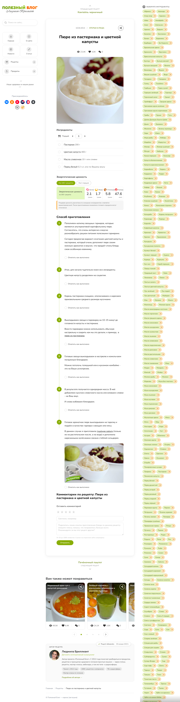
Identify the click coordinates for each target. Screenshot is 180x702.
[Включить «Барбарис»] (149, 43)
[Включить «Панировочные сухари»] (154, 467)
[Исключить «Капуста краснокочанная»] (167, 165)
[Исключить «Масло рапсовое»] (160, 350)
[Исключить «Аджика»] (168, 16)
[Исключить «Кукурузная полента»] (163, 246)
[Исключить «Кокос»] (152, 205)
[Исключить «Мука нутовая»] (158, 399)
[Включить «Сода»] (147, 629)
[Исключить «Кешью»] (165, 187)
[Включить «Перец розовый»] (151, 494)
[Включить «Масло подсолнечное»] (153, 345)
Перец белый (70, 166)
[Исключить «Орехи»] (152, 458)
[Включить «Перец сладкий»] (151, 499)
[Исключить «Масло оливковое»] (161, 341)
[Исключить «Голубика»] (166, 83)
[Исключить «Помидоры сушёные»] (162, 521)
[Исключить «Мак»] (150, 300)
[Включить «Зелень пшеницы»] (166, 129)
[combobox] (21, 22)
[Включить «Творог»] (161, 670)
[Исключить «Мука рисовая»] (158, 413)
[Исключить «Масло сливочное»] (161, 359)
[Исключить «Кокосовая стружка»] (174, 205)
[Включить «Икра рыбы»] (150, 138)
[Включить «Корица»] (163, 219)
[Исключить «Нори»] (166, 426)
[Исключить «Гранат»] (173, 97)
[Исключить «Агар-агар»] (155, 16)
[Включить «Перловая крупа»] (152, 508)
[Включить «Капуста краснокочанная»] (155, 165)
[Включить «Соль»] (159, 629)
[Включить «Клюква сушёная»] (152, 201)
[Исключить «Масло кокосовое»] (161, 323)
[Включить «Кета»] (168, 183)
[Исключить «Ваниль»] (173, 65)
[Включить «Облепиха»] (163, 435)
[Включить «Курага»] (168, 255)
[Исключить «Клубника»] (154, 196)
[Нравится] (92, 52)
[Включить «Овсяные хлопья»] (152, 444)
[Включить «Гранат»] (169, 97)
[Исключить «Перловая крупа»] (160, 508)
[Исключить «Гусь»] (174, 115)
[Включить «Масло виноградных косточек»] (157, 309)
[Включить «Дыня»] (147, 124)
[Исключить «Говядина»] (169, 79)
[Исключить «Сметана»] (154, 625)
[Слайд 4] (99, 634)
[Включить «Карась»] (164, 169)
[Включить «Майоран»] (167, 296)
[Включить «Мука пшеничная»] (152, 404)
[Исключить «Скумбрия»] (155, 611)
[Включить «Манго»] (172, 300)
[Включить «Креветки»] (163, 232)
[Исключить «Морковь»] (154, 381)
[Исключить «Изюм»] (162, 133)
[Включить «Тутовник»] (149, 688)
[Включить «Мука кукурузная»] (152, 390)
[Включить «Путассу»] (148, 530)
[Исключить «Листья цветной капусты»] (166, 286)
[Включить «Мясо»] (169, 417)
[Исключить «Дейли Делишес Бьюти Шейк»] (170, 120)
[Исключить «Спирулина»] (155, 652)
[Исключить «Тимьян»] (153, 675)
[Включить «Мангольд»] (149, 305)
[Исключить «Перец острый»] (158, 490)
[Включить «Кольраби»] (149, 214)
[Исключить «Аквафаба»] (166, 20)
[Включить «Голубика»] (161, 83)
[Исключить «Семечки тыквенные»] (163, 598)
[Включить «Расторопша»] (150, 535)
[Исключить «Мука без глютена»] (175, 381)
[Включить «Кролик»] (148, 237)
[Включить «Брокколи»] (149, 52)
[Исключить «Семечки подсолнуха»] (163, 593)
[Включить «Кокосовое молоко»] (152, 210)
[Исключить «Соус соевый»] (157, 634)
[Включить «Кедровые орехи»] (152, 183)
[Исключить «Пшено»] (166, 530)
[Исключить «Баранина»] (166, 38)
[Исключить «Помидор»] (173, 517)
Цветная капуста (72, 151)
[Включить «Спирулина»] (149, 652)
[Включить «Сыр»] (165, 661)
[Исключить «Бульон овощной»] (160, 65)
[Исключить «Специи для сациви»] (162, 647)
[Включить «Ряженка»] (149, 553)
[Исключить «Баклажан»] (169, 34)
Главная (49, 688)
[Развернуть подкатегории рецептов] (34, 62)
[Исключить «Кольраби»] (154, 214)
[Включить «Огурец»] (169, 444)
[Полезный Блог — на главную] (20, 9)
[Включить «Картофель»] (150, 178)
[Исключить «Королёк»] (154, 223)
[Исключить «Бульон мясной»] (171, 61)
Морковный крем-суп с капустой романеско (58, 586)
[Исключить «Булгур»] (152, 61)
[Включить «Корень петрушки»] (167, 214)
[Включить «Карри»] (163, 174)
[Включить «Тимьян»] (148, 675)
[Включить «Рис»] (171, 539)
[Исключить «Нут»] (166, 431)
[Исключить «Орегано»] (166, 453)
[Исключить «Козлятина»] (176, 201)
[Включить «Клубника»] (149, 196)
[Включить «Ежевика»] (160, 124)
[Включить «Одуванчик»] (150, 449)
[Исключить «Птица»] (173, 526)
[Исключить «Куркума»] (167, 259)
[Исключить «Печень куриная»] (175, 512)
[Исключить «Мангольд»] (155, 305)
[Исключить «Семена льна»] (157, 584)
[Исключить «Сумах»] (169, 656)
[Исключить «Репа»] (164, 539)
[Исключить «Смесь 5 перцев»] (172, 616)
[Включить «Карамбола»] (150, 169)
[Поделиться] (120, 28)
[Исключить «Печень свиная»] (159, 517)
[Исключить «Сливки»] (153, 616)
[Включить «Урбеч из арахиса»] (164, 693)
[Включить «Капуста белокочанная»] (154, 160)
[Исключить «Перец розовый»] (159, 494)
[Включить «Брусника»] (164, 52)
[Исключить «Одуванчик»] (156, 449)
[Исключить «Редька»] (153, 539)
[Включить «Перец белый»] (150, 481)
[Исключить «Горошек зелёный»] (161, 92)
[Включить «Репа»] (160, 539)
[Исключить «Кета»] (171, 183)
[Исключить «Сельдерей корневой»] (163, 571)
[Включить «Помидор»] (168, 517)
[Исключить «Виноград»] (154, 70)
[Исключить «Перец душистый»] (160, 485)
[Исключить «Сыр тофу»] (154, 665)
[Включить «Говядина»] (164, 79)
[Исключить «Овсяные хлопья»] (160, 444)
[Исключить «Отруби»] (153, 462)
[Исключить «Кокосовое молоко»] (161, 210)
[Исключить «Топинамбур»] (156, 684)
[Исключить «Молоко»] (171, 377)
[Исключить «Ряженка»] (154, 553)
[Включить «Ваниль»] (169, 65)
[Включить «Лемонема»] (149, 277)
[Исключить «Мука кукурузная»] (161, 390)
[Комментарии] (101, 52)
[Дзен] (33, 102)
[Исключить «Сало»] (151, 557)
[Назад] (74, 634)
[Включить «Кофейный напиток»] (153, 228)
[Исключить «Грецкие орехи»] (174, 102)
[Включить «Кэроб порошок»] (165, 264)
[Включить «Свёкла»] (162, 562)
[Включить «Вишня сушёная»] (151, 74)
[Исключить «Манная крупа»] (173, 305)
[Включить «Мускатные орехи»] (152, 417)
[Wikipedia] (17, 107)
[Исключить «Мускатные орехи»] (161, 417)
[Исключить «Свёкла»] (166, 562)
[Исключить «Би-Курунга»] (171, 43)
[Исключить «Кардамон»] (155, 174)
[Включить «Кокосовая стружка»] (165, 205)
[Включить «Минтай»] (148, 372)
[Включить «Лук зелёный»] (150, 291)
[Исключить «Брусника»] (169, 52)
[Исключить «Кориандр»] (154, 219)
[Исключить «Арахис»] (153, 29)
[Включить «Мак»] (147, 300)
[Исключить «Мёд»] (162, 422)
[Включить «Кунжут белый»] (151, 250)
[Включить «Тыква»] (162, 688)
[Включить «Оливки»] (164, 449)
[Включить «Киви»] (147, 192)
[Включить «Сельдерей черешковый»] (155, 575)
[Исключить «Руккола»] (154, 548)
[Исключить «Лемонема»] (155, 277)
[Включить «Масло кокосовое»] (152, 323)
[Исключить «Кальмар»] (173, 156)
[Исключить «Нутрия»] (153, 435)
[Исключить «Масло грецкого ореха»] (164, 318)
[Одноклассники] (12, 102)
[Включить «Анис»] (147, 25)
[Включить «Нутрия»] (148, 435)
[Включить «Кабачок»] (161, 151)
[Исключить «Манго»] (176, 300)
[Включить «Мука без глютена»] (167, 381)
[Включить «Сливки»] (148, 616)
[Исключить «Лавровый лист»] (159, 273)
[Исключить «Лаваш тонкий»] (158, 268)
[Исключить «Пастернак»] (169, 471)
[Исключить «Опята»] (152, 453)
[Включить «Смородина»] (163, 625)
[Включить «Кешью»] (161, 187)
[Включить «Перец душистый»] (152, 485)
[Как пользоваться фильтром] (143, 6)
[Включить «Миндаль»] (161, 368)
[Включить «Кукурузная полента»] (153, 246)
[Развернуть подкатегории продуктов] (34, 71)
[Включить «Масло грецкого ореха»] (154, 318)
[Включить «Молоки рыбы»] (151, 377)
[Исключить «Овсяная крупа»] (159, 440)
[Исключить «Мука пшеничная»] (160, 404)
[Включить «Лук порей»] (167, 291)
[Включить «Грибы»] (148, 115)
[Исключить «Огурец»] (173, 444)
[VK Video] (28, 102)
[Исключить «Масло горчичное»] (160, 314)
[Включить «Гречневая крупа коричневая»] (157, 111)
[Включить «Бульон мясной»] (164, 61)
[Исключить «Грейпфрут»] (155, 102)
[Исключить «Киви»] (151, 192)
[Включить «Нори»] (162, 426)
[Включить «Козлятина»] (170, 201)
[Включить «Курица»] (148, 259)
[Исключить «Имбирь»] (169, 138)
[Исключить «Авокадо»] (167, 11)
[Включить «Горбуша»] (149, 88)
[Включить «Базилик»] (148, 34)
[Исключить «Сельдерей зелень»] (161, 566)
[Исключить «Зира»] (151, 133)
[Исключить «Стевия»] (168, 652)
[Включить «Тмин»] (160, 675)
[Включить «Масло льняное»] (151, 336)
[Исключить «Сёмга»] (166, 665)
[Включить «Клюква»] (163, 196)
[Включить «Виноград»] (149, 70)
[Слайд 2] (87, 634)
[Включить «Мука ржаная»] (151, 408)
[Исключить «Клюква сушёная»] (160, 201)
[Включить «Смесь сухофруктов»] (153, 620)
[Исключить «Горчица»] (174, 92)
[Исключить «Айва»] (151, 20)
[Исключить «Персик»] (173, 508)
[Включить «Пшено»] (162, 530)
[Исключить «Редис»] (168, 535)
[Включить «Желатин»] (149, 129)
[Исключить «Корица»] (167, 219)
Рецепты (59, 688)
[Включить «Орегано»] (161, 453)
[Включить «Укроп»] (148, 693)
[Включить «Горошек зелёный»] (152, 92)
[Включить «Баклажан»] (163, 34)
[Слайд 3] (93, 634)
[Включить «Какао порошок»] (151, 156)
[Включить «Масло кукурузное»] (153, 327)
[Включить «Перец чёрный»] (151, 503)
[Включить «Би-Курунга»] (165, 43)
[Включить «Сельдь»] (148, 580)
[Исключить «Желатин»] (154, 129)
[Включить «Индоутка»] (163, 142)
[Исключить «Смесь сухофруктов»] (162, 620)
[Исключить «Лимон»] (167, 277)
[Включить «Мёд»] (159, 422)
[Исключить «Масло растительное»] (163, 354)
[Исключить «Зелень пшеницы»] (174, 129)
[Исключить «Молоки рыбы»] (158, 377)
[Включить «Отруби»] (148, 462)
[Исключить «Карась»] (168, 169)
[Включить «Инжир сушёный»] (164, 147)
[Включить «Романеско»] (164, 544)
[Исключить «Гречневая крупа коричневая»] (170, 111)
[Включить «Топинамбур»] (150, 684)
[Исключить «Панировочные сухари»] (164, 467)
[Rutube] (23, 102)
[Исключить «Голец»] (151, 83)
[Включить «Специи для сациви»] (153, 647)
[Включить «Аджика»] (164, 16)
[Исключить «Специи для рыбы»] (160, 643)
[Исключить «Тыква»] (166, 688)
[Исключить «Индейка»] (154, 142)
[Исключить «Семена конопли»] (173, 580)
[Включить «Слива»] (163, 611)
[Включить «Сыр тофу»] (149, 665)
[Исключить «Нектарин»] (155, 426)
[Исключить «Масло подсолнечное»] (163, 345)
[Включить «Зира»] (147, 133)
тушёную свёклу (105, 431)
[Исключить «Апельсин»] (165, 25)
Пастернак (69, 144)
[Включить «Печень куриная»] (167, 512)
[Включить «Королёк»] (149, 223)
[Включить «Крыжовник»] (163, 237)
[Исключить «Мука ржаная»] (158, 408)
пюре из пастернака (74, 335)
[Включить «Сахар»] (159, 557)
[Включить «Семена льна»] (150, 584)
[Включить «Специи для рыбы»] (152, 643)
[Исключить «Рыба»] (165, 548)
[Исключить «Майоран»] (172, 296)
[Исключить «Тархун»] (152, 670)
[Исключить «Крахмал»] (154, 232)
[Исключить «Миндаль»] (166, 368)
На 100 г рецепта (66, 183)
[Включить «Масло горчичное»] (152, 314)
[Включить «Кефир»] (148, 187)
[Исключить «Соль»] (162, 629)
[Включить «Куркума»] (162, 259)
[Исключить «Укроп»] (152, 693)
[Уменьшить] (73, 136)
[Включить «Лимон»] (163, 277)
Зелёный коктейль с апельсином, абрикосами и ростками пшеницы (102, 588)
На (84, 183)
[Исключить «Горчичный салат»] (160, 97)
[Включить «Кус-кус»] (148, 264)
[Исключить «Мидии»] (152, 368)
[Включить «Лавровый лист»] (151, 273)
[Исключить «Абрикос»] (154, 11)
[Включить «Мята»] (147, 422)
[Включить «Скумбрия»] (149, 611)
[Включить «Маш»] (169, 363)
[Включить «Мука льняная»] (151, 395)
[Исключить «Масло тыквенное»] (161, 363)
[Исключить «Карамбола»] (156, 169)
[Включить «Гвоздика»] (149, 79)
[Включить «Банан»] (148, 38)
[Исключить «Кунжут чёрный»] (159, 255)
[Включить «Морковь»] (149, 381)
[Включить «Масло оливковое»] (152, 341)
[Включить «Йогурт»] (148, 151)
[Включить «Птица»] (169, 526)
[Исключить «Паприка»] (154, 471)
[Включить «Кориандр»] (149, 219)
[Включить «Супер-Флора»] (151, 661)
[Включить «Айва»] (147, 20)
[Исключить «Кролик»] (153, 237)
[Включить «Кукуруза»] (149, 241)
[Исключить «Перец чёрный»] (158, 503)
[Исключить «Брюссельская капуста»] (165, 56)
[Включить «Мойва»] (161, 372)
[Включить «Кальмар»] (168, 156)
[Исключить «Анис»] (151, 25)
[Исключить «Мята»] (151, 422)
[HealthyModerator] (23, 107)
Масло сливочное (73, 159)
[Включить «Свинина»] (149, 562)
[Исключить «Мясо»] (172, 417)
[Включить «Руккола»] (149, 548)
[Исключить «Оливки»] (169, 449)
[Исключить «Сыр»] (168, 661)
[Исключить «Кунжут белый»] (158, 250)
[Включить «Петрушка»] (149, 512)
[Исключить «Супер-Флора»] (158, 661)
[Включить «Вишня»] (163, 70)
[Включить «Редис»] (164, 535)
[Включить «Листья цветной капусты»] (155, 286)
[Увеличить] (85, 136)
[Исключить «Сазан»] (166, 553)
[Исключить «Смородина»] (169, 625)
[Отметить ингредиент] (59, 144)
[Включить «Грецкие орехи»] (167, 102)
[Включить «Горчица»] (170, 92)
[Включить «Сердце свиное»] (151, 602)
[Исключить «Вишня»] (167, 70)
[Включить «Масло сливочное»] (152, 359)
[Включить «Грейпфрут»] (149, 102)
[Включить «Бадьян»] (161, 29)
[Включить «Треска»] (165, 684)
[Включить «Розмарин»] (149, 544)
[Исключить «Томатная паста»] (159, 679)
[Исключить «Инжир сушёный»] (172, 147)
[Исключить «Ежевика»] (165, 124)
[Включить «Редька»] (148, 539)
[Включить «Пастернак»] (163, 471)
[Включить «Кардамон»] (149, 174)
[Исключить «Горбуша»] (154, 88)
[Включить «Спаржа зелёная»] (152, 638)
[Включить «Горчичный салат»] (152, 97)
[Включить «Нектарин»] (149, 426)
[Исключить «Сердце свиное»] (158, 602)
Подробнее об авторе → (72, 677)
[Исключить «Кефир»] (152, 187)
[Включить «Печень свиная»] (151, 517)
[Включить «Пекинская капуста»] (153, 476)
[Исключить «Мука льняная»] (158, 395)
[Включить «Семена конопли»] (165, 580)
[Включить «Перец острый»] (151, 490)
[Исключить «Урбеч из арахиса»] (172, 693)
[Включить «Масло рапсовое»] (152, 350)
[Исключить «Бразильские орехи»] (162, 47)
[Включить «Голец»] (147, 83)
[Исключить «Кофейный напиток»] (162, 228)
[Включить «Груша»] (160, 115)
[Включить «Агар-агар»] (149, 16)
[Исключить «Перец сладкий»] (159, 499)
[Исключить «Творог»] (165, 670)
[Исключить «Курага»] (172, 255)
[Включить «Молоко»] (166, 377)
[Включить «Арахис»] (148, 29)
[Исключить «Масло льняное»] (159, 336)
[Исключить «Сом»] (172, 629)
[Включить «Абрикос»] (149, 11)
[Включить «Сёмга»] (162, 665)
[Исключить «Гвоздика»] (154, 79)
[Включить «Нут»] (163, 431)
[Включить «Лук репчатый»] (151, 296)
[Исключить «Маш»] (172, 363)
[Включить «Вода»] (167, 74)
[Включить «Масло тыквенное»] (152, 363)
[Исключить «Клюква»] (168, 196)
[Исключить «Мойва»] (165, 372)
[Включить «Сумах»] (165, 656)
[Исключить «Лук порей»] (172, 291)
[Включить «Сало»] (147, 557)
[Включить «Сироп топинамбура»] (153, 607)
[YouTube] (17, 102)
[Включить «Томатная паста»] (151, 679)
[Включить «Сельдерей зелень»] (152, 566)
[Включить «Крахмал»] (149, 232)
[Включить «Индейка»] (149, 142)
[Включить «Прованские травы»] (153, 526)
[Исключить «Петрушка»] (155, 512)
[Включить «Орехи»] (148, 458)
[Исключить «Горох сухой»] (170, 88)
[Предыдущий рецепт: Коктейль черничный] (90, 9)
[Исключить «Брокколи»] (154, 52)
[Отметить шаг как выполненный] (94, 257)
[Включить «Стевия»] (164, 652)
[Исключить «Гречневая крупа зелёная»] (167, 106)
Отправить (65, 542)
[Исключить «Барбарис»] (154, 43)
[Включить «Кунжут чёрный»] (151, 255)
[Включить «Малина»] (159, 300)
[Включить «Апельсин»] (160, 25)
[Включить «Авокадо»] (162, 11)
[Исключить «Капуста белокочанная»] (165, 160)
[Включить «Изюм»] (159, 133)
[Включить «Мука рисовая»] (151, 413)
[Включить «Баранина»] (161, 38)
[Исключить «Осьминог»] (167, 458)
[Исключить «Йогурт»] (152, 151)
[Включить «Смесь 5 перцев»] (164, 616)
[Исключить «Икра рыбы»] (156, 138)
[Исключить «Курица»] (153, 259)
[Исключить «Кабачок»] (166, 151)
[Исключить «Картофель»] (156, 178)
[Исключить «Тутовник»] (154, 688)
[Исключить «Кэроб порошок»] (172, 264)
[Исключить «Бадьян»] (165, 29)
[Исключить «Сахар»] (163, 557)
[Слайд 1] (81, 634)
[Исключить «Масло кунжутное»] (161, 332)
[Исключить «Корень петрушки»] (175, 214)
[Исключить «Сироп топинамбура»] (162, 607)
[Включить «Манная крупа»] (166, 305)
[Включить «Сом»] (169, 629)
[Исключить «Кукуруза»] (154, 241)
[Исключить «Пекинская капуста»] (162, 476)
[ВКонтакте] (7, 102)
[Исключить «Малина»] (163, 300)
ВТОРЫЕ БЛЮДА (96, 28)
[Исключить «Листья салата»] (158, 282)
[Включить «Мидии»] (148, 368)
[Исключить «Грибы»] (152, 115)
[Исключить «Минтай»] (153, 372)
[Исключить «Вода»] (170, 74)
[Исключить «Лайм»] (170, 273)
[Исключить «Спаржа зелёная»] (160, 638)
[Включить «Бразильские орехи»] (153, 47)
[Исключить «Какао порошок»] (159, 156)
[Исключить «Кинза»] (163, 192)
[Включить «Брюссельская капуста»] (154, 56)
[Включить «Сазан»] (162, 553)
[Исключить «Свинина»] (154, 562)
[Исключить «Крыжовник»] (169, 237)
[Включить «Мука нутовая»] (151, 399)
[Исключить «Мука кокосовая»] (160, 386)
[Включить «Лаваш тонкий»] (151, 268)
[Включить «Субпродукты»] (150, 656)
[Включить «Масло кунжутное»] (152, 332)
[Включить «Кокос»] (148, 205)
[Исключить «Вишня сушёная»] (159, 74)
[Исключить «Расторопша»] (156, 535)
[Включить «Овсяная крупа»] (151, 440)
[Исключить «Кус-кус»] (153, 264)
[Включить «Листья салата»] (151, 282)
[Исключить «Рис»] (174, 539)
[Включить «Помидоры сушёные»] (153, 521)
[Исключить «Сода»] (151, 629)
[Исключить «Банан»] (152, 38)
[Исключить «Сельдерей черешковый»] (166, 575)
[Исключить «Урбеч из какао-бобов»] (164, 697)
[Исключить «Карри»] (167, 174)
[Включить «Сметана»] (149, 625)
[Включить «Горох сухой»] (164, 88)
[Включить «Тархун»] (148, 670)
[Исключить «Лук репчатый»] (158, 296)
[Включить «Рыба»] (161, 548)
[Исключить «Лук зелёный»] (157, 291)
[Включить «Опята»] (148, 453)
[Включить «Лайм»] (167, 273)
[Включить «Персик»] (168, 508)
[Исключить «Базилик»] (153, 34)
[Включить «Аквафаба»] (161, 20)
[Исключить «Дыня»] (151, 124)
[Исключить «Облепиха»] (168, 435)
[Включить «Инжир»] (148, 147)
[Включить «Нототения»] (149, 431)
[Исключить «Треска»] (169, 684)
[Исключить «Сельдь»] (153, 580)
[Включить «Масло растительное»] (153, 354)
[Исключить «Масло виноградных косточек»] (170, 309)
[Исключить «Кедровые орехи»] (160, 183)
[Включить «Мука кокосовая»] (152, 386)
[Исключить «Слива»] (167, 611)
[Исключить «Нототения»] (155, 431)
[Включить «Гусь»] (171, 115)
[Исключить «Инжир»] (152, 147)
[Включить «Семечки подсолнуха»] (153, 593)
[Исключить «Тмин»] (164, 675)
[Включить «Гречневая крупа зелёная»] (155, 106)
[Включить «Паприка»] (149, 471)
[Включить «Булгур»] (148, 61)
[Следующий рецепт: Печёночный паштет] (90, 565)
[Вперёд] (105, 634)
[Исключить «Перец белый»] (157, 481)
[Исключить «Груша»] (164, 115)
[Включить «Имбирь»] (164, 138)
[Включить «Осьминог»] (162, 458)
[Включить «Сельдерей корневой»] (153, 571)
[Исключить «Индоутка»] (168, 142)
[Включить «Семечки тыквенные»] (153, 598)
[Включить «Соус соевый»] (150, 634)
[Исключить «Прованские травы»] (162, 526)
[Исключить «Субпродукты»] (157, 656)
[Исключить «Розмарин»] (154, 544)
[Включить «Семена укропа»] (151, 589)
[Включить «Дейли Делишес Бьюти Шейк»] (157, 120)
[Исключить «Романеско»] (170, 544)
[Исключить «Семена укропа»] (159, 589)
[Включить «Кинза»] (159, 192)
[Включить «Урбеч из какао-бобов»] (154, 697)
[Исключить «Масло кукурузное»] (162, 327)
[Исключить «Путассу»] (153, 530)
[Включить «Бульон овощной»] (152, 65)
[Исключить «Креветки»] (168, 232)
